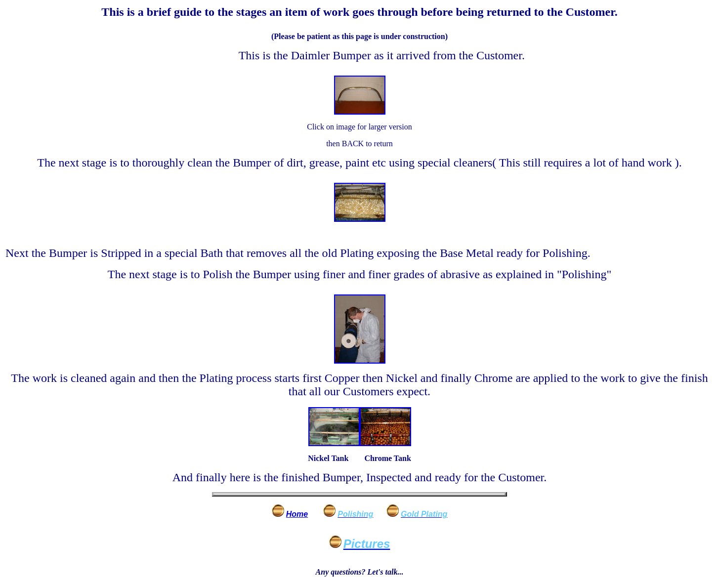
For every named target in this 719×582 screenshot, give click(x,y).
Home (297, 514)
